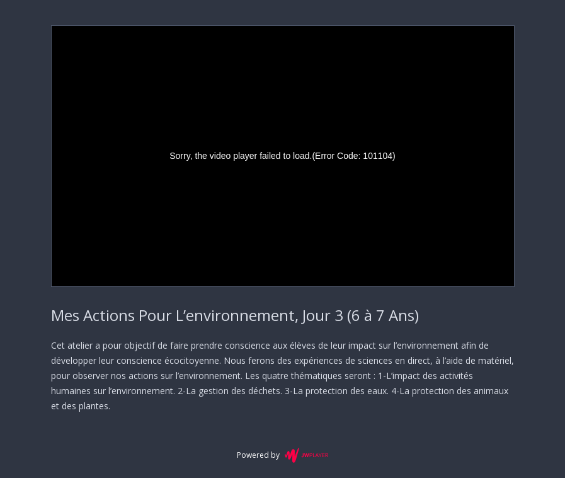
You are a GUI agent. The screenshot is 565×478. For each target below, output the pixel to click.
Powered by (282, 455)
